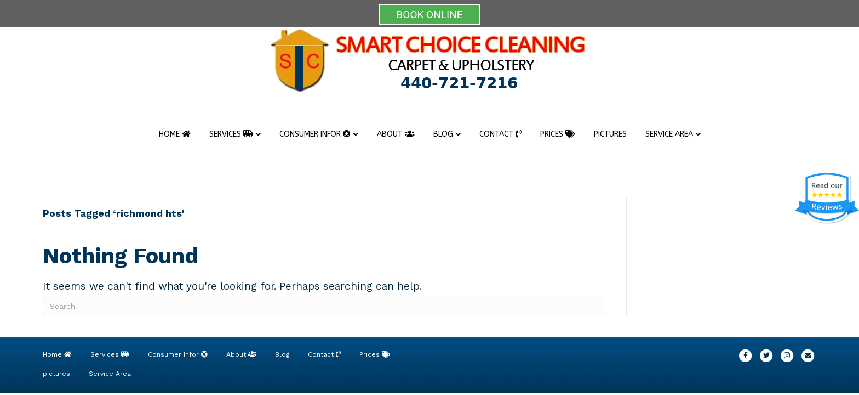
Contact (500, 134)
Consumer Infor (315, 134)
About (396, 134)
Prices (557, 134)
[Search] (323, 306)
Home (175, 134)
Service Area (669, 134)
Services (231, 134)
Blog (443, 134)
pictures (610, 134)
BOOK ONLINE (430, 14)
